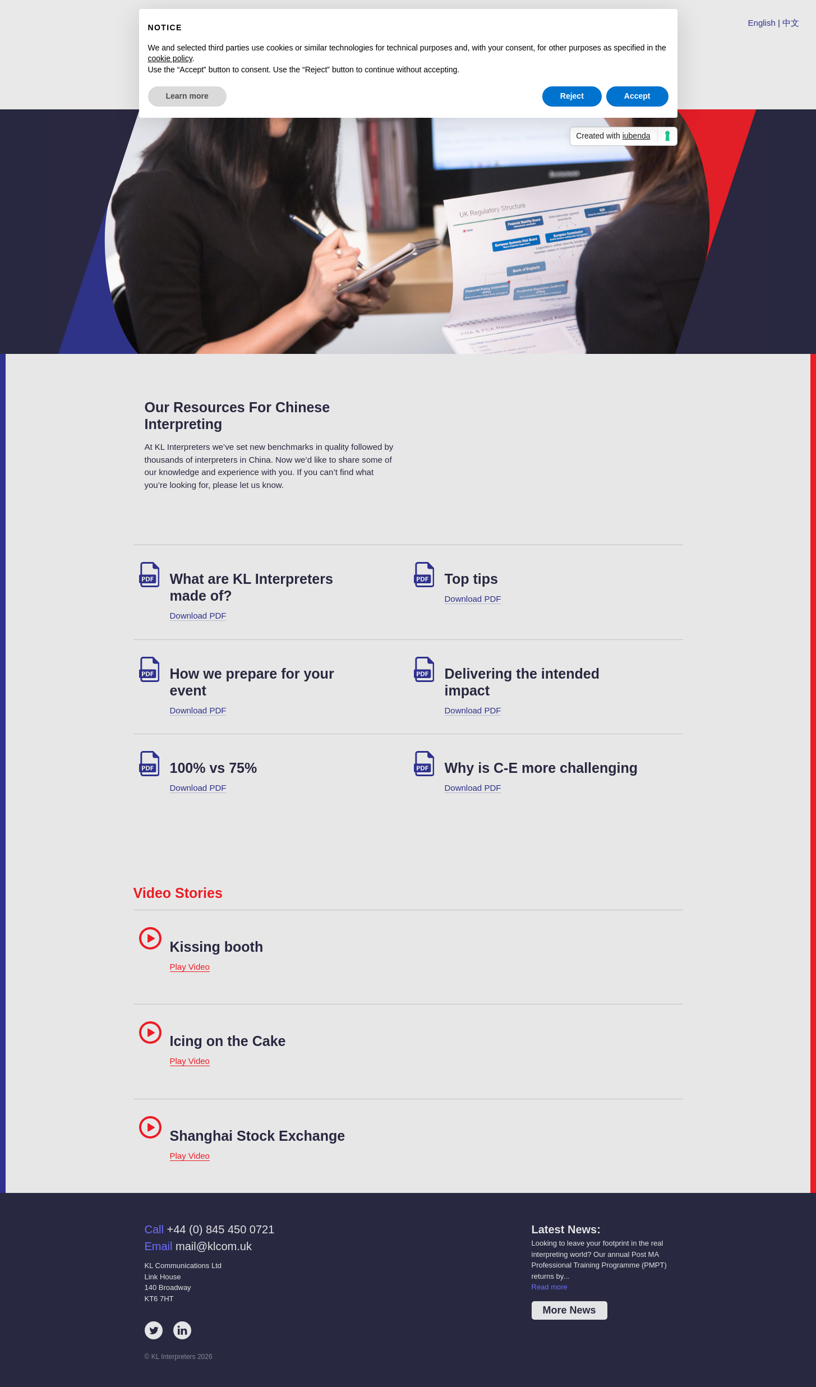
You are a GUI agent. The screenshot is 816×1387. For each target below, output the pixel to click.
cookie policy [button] (170, 58)
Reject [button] (572, 95)
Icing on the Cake (228, 1041)
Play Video (190, 966)
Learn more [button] (187, 95)
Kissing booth (217, 947)
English (762, 22)
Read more (550, 1287)
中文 (790, 22)
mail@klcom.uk (214, 1246)
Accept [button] (637, 95)
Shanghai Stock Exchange (257, 1136)
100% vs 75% (213, 768)
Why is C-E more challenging (541, 768)
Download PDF (198, 615)
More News (569, 1310)
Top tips (471, 579)
